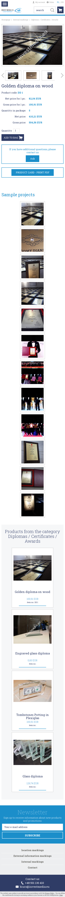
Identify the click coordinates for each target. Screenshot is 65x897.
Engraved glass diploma (32, 653)
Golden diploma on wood (32, 592)
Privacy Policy (50, 893)
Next (62, 75)
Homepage (5, 20)
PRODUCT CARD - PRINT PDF (32, 172)
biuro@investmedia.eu (32, 886)
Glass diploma (33, 776)
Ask (32, 158)
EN (62, 2)
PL (58, 2)
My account (39, 2)
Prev (2, 75)
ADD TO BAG (11, 137)
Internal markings (20, 20)
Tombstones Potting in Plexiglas (32, 716)
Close (61, 895)
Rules (50, 2)
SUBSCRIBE (32, 835)
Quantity (6, 130)
